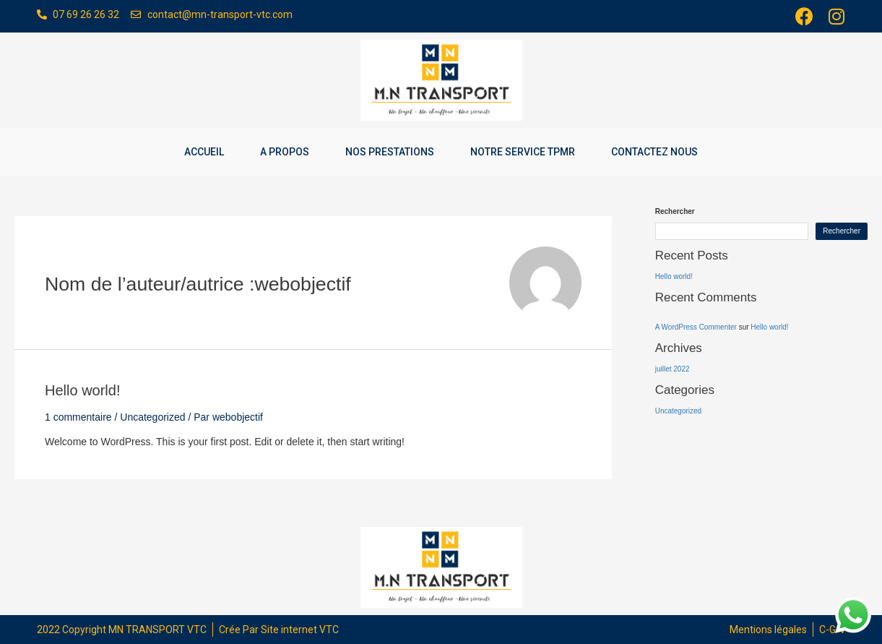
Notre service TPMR (522, 152)
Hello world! (82, 390)
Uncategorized (152, 417)
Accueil (204, 152)
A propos (284, 152)
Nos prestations (389, 152)
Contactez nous (654, 152)
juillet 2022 (672, 369)
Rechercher (675, 211)
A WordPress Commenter (696, 327)
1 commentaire (78, 417)
